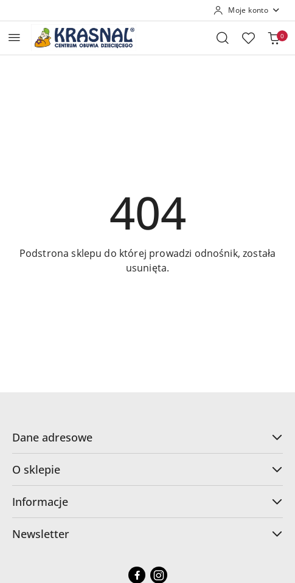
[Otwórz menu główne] (14, 37)
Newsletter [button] (147, 534)
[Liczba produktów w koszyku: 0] (273, 37)
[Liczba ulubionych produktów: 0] (248, 37)
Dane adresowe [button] (147, 437)
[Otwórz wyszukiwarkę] (222, 37)
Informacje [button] (147, 501)
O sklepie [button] (147, 469)
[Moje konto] (246, 10)
